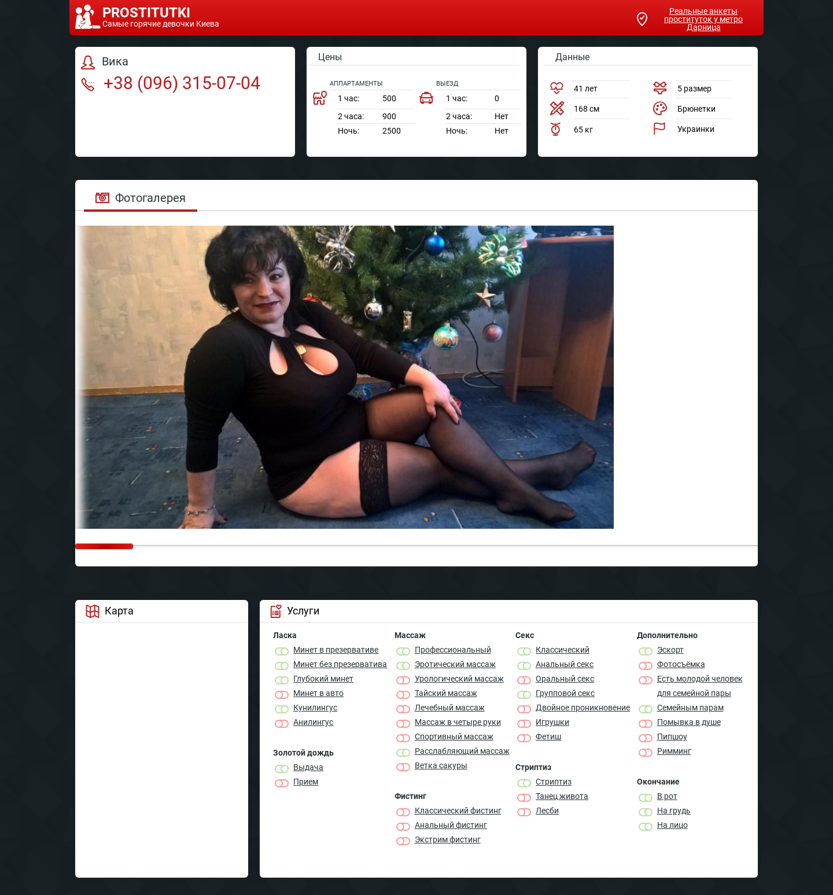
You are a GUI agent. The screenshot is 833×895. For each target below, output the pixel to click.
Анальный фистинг (451, 825)
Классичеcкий (562, 649)
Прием (305, 781)
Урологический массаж (459, 678)
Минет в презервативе (335, 649)
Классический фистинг (458, 810)
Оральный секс (565, 678)
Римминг (674, 751)
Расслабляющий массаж (462, 751)
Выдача (308, 767)
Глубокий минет (323, 678)
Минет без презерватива (340, 664)
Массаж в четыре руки (458, 722)
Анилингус (313, 722)
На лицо (672, 825)
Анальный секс (565, 664)
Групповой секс (565, 693)
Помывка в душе (689, 722)
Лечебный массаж (450, 707)
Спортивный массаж (454, 736)
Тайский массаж (446, 693)
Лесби (547, 810)
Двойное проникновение (583, 707)
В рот (667, 796)
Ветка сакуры (441, 765)
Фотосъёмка (681, 664)
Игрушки (552, 722)
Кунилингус (315, 707)
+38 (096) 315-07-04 (170, 83)
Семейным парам (690, 707)
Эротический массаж (455, 664)
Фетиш (548, 736)
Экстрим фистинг (448, 839)
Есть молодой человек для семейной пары (700, 686)
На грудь (674, 810)
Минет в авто (318, 693)
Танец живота (562, 796)
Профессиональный (453, 649)
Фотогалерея (140, 198)
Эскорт (670, 649)
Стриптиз (554, 781)
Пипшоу (672, 736)
